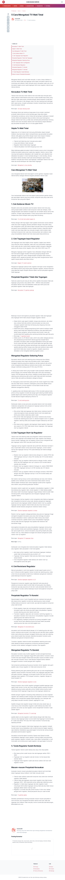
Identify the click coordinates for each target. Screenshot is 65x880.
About (51, 866)
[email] (8, 31)
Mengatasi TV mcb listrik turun (26, 626)
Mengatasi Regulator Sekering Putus (21, 60)
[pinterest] (8, 28)
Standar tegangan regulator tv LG (27, 579)
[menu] (3, 2)
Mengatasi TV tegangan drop (26, 538)
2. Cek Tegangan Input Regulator (20, 55)
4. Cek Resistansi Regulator (18, 65)
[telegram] (8, 25)
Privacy (35, 866)
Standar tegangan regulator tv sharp (28, 510)
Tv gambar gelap (22, 795)
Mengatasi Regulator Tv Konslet (19, 69)
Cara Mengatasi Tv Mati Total (19, 51)
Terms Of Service (38, 870)
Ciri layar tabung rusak (24, 108)
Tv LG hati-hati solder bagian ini (27, 219)
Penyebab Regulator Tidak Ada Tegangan (22, 58)
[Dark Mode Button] (62, 2)
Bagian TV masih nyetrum (25, 263)
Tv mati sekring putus (24, 400)
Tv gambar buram (25, 336)
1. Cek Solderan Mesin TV (18, 53)
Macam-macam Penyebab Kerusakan (21, 74)
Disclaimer (36, 868)
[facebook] (8, 17)
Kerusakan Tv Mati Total (18, 46)
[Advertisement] (32, 32)
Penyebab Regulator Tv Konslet (19, 67)
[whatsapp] (8, 23)
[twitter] (8, 20)
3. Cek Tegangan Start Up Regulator (21, 62)
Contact (51, 868)
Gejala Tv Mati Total (17, 48)
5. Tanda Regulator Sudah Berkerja (20, 72)
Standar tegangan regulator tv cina (27, 681)
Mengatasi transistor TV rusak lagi (27, 713)
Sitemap (51, 870)
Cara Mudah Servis (33, 2)
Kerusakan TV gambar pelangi (26, 290)
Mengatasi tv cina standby (25, 165)
